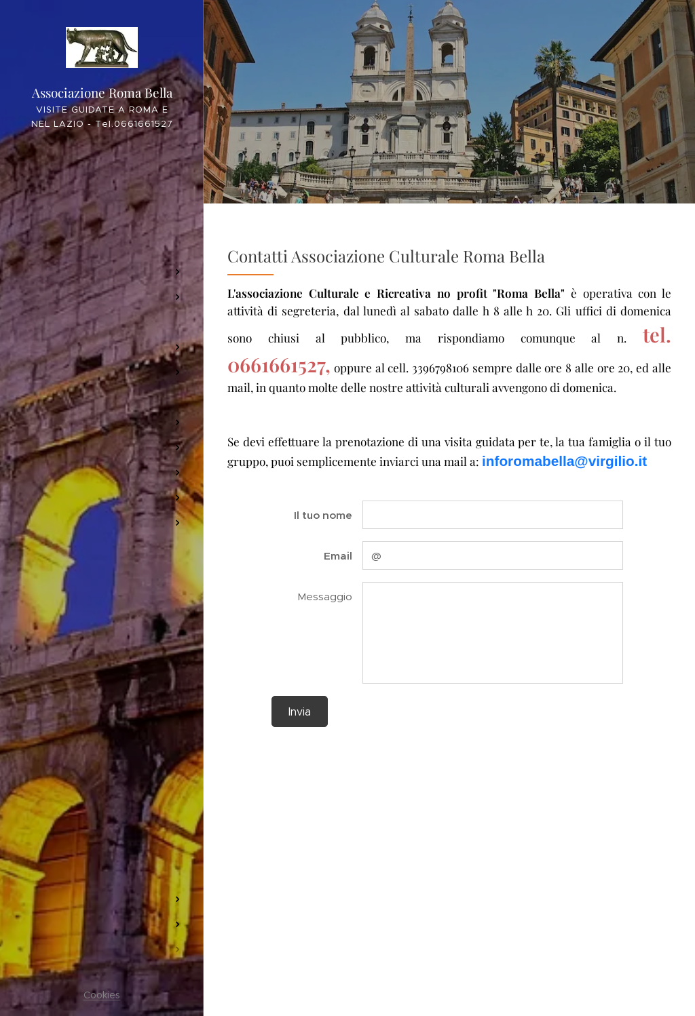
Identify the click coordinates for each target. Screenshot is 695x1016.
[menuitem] (102, 181)
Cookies (102, 995)
